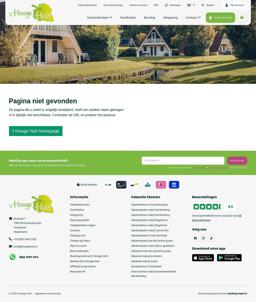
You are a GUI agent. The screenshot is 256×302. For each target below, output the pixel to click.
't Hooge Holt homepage (35, 130)
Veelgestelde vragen (82, 225)
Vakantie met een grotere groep (151, 251)
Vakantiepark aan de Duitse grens (152, 241)
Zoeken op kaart (80, 241)
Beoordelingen (79, 251)
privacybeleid (199, 167)
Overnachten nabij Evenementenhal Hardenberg (153, 273)
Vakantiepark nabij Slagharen (149, 220)
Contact (75, 230)
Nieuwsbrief (77, 271)
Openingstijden (79, 220)
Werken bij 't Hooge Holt (85, 261)
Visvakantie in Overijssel (146, 266)
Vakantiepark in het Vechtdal (149, 235)
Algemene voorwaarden (48, 294)
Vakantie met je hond (144, 261)
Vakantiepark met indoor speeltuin (152, 246)
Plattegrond (77, 235)
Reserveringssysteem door (222, 294)
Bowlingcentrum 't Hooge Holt (89, 256)
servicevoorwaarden (219, 167)
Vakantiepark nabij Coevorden (150, 230)
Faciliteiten (77, 210)
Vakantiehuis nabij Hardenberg (150, 215)
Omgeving (76, 215)
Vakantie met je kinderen (146, 256)
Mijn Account (78, 246)
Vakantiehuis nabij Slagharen (149, 225)
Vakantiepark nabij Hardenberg (150, 210)
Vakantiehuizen (80, 205)
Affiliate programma (82, 266)
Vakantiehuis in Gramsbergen (149, 205)
